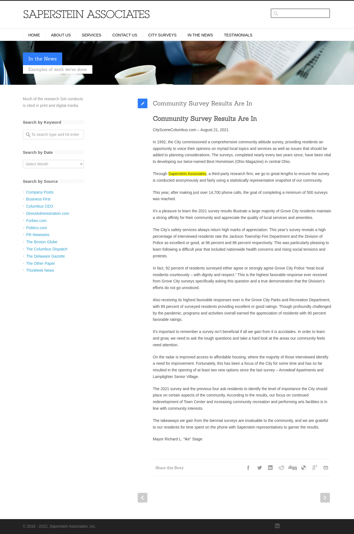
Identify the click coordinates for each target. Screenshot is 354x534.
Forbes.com (36, 220)
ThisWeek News (40, 270)
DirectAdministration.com (47, 213)
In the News (200, 35)
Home (34, 35)
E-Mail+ (325, 467)
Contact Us (124, 35)
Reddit (281, 467)
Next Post (325, 498)
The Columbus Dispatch (46, 249)
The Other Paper (40, 263)
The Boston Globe (42, 242)
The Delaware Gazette (45, 256)
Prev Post (142, 498)
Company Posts (40, 192)
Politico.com (36, 228)
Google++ (314, 467)
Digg (292, 467)
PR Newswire (38, 234)
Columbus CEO (39, 206)
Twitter (259, 467)
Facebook (248, 467)
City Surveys (162, 35)
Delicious (303, 467)
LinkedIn (270, 467)
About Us (61, 35)
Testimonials (238, 35)
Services (91, 35)
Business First (38, 199)
